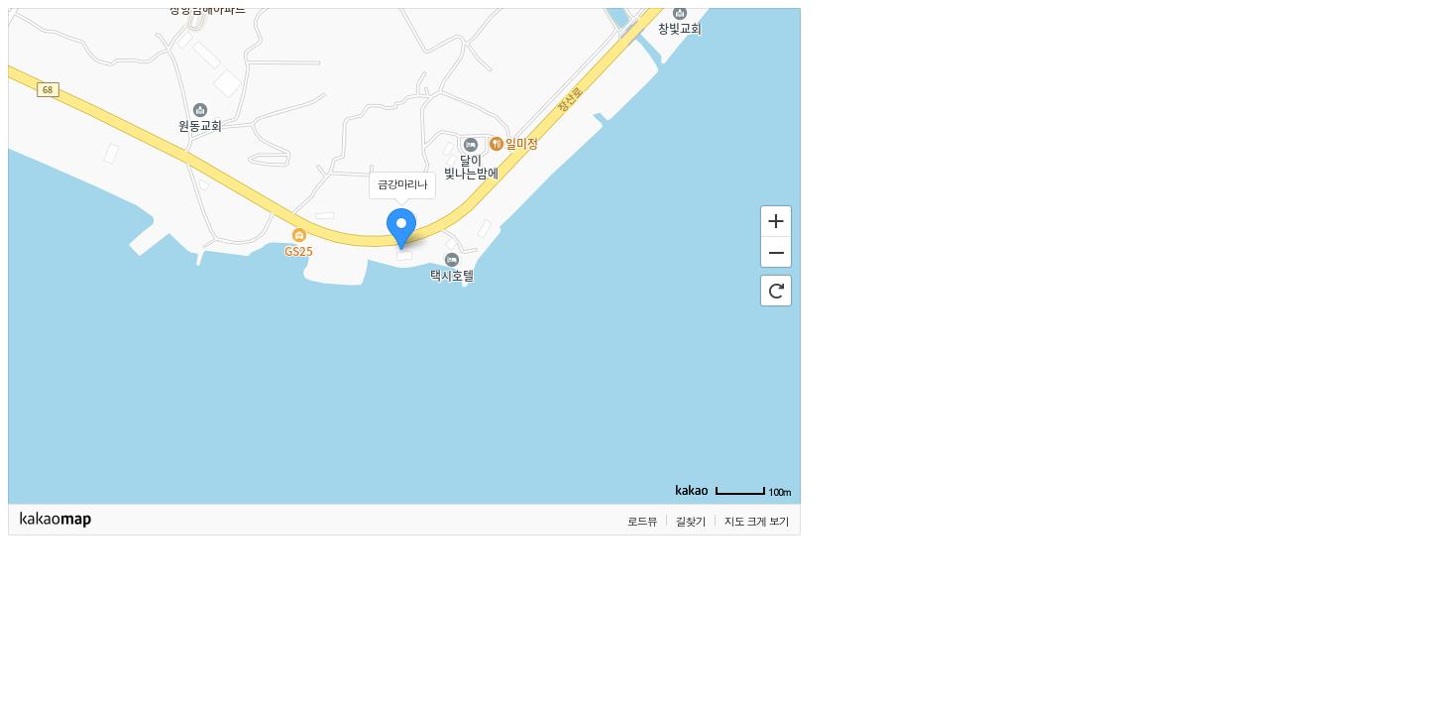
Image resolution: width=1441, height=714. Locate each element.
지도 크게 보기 (756, 521)
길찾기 (691, 521)
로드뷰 (642, 521)
